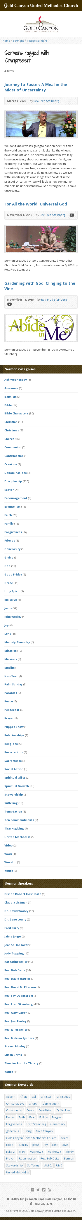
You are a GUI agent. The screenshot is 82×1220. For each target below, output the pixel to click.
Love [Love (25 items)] (65, 1145)
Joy (6, 625)
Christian (10, 422)
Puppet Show (14, 727)
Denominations (15, 473)
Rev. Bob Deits (14, 970)
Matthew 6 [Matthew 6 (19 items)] (54, 1152)
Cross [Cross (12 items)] (30, 1110)
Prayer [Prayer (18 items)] (10, 1158)
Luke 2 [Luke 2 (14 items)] (10, 1152)
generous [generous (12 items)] (12, 1131)
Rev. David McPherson (20, 987)
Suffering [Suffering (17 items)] (33, 1165)
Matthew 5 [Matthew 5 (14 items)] (36, 1152)
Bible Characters (16, 413)
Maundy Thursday (17, 642)
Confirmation (14, 456)
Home (6, 40)
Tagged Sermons (37, 40)
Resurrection (13, 752)
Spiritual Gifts (14, 777)
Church (9, 439)
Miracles (10, 651)
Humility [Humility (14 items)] (23, 1145)
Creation (10, 464)
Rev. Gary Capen (15, 1013)
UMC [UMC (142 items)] (59, 1165)
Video (71, 215)
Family (9, 523)
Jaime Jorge (12, 936)
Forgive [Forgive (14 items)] (56, 1117)
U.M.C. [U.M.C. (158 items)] (48, 1165)
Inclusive (10, 600)
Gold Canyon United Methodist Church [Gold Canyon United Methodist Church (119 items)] (31, 1138)
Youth (8, 871)
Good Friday (13, 574)
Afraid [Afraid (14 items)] (24, 1097)
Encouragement (15, 498)
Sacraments (13, 761)
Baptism (10, 397)
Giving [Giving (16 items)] (27, 1131)
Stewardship (13, 794)
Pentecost (11, 710)
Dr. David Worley (16, 911)
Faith (8, 515)
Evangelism (12, 506)
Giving (9, 557)
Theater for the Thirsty (21, 1063)
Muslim (9, 668)
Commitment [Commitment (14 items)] (51, 1104)
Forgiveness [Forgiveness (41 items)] (14, 1124)
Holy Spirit (12, 591)
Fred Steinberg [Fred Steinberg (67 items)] (36, 1124)
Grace (8, 583)
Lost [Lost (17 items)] (55, 1145)
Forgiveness (13, 532)
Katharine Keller (16, 962)
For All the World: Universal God (35, 204)
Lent (7, 634)
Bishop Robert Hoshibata (22, 894)
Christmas (11, 430)
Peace (8, 701)
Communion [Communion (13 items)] (14, 1110)
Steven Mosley (14, 1046)
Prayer (9, 718)
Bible (8, 405)
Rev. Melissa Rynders (19, 1038)
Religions (11, 744)
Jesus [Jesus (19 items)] (36, 1145)
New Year (11, 676)
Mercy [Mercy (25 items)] (69, 1152)
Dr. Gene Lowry (15, 919)
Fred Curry (11, 928)
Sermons (18, 40)
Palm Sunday (13, 684)
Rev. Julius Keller (16, 1030)
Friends (9, 540)
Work (8, 854)
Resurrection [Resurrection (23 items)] (27, 1158)
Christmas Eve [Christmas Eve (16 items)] (15, 1104)
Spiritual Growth (16, 786)
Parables (10, 693)
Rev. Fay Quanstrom (18, 996)
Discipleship (13, 481)
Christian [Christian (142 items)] (46, 1097)
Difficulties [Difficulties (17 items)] (64, 1110)
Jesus (8, 608)
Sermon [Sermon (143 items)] (69, 1158)
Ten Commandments (19, 820)
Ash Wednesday (15, 380)
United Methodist (17, 837)
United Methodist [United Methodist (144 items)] (17, 1172)
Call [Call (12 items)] (34, 1097)
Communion (12, 447)
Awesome (11, 388)
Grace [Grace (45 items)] (65, 1138)
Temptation (13, 811)
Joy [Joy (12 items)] (46, 1145)
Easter (9, 490)
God (7, 566)
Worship (10, 862)
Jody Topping (14, 953)
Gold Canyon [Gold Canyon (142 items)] (44, 1131)
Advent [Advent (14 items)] (10, 1097)
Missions (10, 659)
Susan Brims (13, 1055)
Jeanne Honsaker (16, 945)
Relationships (14, 735)
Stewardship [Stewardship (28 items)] (14, 1165)
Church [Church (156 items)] (33, 1104)
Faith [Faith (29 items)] (22, 1117)
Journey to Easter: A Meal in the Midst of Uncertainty (35, 87)
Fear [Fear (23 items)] (32, 1117)
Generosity (12, 549)
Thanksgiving (14, 828)
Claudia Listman (15, 902)
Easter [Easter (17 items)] (10, 1117)
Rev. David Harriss (17, 979)
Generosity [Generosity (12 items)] (57, 1124)
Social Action (13, 769)
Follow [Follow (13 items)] (43, 1117)
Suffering (11, 803)
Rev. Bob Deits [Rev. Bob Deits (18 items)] (49, 1158)
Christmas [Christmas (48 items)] (63, 1097)
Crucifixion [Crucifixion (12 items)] (45, 1110)
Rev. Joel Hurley (15, 1021)
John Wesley (12, 617)
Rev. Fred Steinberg (46, 101)
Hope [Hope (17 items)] (9, 1145)
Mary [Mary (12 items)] (22, 1152)
